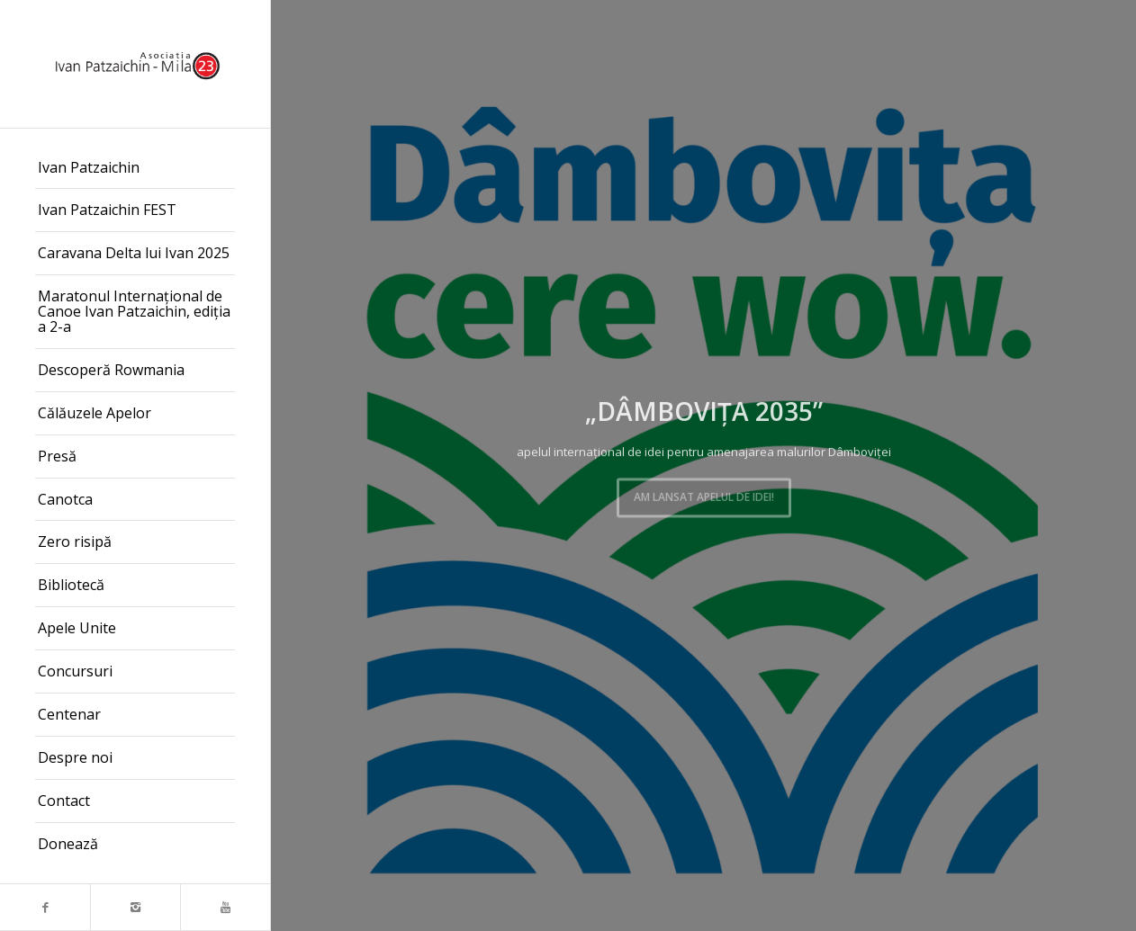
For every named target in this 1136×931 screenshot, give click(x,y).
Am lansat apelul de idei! (704, 494)
